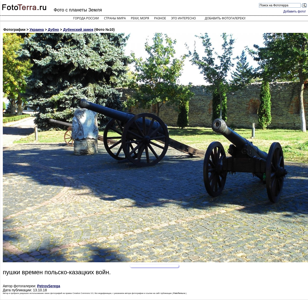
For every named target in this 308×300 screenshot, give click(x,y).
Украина (37, 30)
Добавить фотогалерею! (225, 18)
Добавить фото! (294, 11)
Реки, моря (140, 18)
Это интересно (183, 18)
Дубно (53, 30)
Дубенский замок (78, 30)
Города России (86, 18)
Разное (160, 18)
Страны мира (115, 18)
